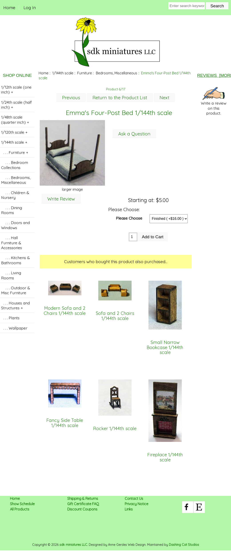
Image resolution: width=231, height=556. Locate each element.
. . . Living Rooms (11, 275)
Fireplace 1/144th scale (165, 457)
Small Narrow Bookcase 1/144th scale (165, 347)
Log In (30, 7)
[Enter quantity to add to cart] (133, 236)
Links (129, 509)
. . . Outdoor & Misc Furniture (15, 290)
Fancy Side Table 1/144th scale (64, 423)
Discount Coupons (82, 509)
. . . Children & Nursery (15, 195)
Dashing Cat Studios (184, 545)
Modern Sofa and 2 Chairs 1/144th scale (65, 311)
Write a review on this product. (213, 101)
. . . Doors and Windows (15, 225)
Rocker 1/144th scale (114, 428)
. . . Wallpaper (14, 328)
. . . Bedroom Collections (14, 165)
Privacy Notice (136, 504)
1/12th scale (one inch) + (16, 89)
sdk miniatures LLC (73, 545)
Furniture (84, 73)
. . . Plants (10, 317)
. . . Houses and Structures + (15, 305)
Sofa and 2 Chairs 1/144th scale (115, 316)
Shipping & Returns (82, 498)
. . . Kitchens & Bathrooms (15, 260)
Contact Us (134, 498)
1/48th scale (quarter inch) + (15, 119)
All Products (19, 509)
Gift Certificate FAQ (83, 504)
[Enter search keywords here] (186, 5)
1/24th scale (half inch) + (16, 104)
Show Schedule (22, 504)
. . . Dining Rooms (11, 210)
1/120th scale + (14, 132)
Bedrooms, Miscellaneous (116, 73)
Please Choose (129, 217)
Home (9, 7)
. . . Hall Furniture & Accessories (11, 242)
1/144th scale (62, 73)
